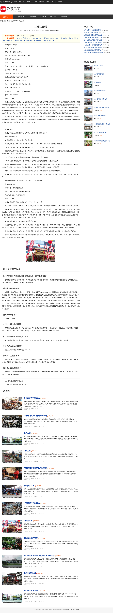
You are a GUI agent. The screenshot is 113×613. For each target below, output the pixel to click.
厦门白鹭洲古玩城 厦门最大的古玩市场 (39, 556)
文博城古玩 (8, 40)
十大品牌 (28, 1)
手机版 (14, 1)
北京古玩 (32, 40)
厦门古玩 (19, 38)
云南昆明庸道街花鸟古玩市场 (35, 468)
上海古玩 (22, 40)
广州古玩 (25, 38)
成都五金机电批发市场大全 (93, 35)
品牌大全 (64, 16)
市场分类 (21, 1)
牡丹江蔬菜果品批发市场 (102, 124)
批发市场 (43, 16)
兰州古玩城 (28, 521)
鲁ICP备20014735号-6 (74, 609)
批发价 (47, 1)
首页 (8, 21)
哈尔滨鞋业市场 (99, 74)
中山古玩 (70, 38)
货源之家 (6, 17)
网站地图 (58, 1)
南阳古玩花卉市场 (31, 538)
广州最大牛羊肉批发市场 (92, 30)
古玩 (27, 40)
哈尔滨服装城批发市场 (101, 107)
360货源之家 (6, 1)
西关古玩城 (63, 38)
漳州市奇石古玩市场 (32, 398)
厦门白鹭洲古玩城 (31, 591)
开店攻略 (34, 1)
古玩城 (50, 38)
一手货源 (38, 331)
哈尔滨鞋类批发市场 (100, 99)
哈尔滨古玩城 (29, 486)
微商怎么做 (22, 16)
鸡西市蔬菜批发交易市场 (102, 141)
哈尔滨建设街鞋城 (100, 91)
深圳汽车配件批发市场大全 (93, 37)
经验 (52, 1)
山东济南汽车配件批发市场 (93, 47)
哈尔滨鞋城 (97, 82)
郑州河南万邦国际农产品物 (93, 40)
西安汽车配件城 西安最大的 (93, 52)
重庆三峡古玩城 (30, 573)
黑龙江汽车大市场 (100, 116)
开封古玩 (32, 38)
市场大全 (21, 21)
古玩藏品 (45, 40)
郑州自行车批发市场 (91, 32)
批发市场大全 (54, 30)
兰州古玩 (45, 38)
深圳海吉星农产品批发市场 (93, 42)
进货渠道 (53, 16)
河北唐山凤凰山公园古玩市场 (35, 416)
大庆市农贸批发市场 (100, 132)
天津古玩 (38, 38)
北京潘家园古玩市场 (32, 503)
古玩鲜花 (56, 38)
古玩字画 (38, 40)
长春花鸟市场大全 (17, 381)
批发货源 (41, 1)
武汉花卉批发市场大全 (18, 384)
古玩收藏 (16, 40)
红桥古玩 (51, 40)
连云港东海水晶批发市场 (92, 50)
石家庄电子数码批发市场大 (93, 45)
